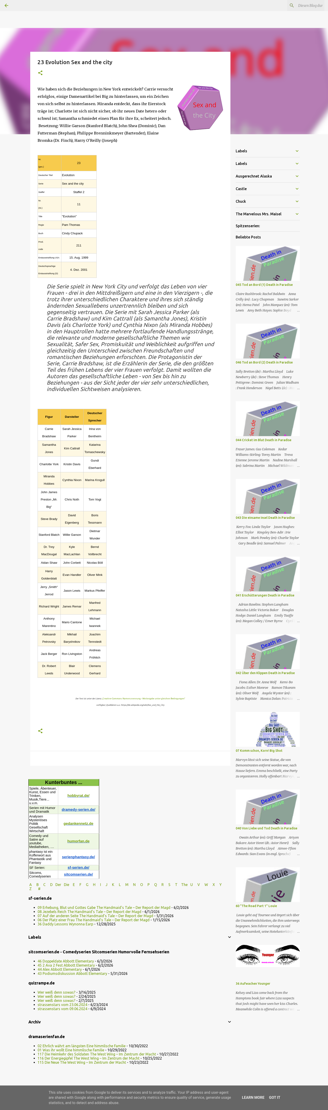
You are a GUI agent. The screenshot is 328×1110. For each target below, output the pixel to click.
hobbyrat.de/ (78, 796)
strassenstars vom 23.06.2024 (62, 1005)
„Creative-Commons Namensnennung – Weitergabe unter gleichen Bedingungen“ (143, 698)
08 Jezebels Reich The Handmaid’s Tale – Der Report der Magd (89, 912)
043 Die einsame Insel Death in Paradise (265, 517)
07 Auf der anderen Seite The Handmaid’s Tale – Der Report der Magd (95, 916)
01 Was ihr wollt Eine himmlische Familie (71, 1050)
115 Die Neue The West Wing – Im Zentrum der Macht (82, 1062)
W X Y (214, 885)
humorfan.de (78, 841)
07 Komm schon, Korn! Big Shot (259, 750)
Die (66, 885)
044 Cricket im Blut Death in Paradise (263, 440)
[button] (40, 73)
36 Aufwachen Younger (253, 983)
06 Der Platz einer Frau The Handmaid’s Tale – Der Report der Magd (94, 920)
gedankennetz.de (78, 824)
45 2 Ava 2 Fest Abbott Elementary (66, 965)
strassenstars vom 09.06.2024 (62, 1009)
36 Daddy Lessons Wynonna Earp (65, 924)
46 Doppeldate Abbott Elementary (66, 961)
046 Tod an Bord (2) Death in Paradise (264, 362)
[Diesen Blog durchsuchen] (300, 5)
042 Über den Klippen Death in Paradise (265, 673)
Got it (274, 1097)
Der (58, 885)
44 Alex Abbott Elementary (60, 969)
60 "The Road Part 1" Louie (256, 906)
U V (195, 885)
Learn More (253, 1097)
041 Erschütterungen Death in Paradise (265, 595)
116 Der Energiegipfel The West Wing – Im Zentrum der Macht (88, 1058)
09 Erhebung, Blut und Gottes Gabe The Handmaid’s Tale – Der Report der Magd (104, 907)
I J (104, 885)
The (184, 885)
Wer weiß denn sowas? (56, 992)
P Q (153, 885)
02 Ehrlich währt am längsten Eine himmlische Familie (82, 1046)
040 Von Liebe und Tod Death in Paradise (266, 828)
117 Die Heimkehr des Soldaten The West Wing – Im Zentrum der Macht (97, 1054)
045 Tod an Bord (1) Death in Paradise (264, 285)
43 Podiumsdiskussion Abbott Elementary (72, 973)
